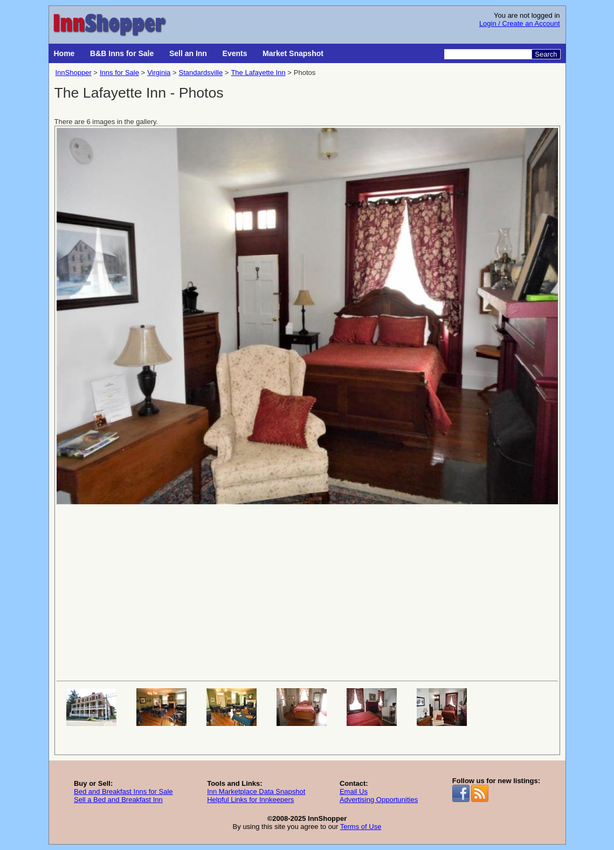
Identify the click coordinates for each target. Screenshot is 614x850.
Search (546, 54)
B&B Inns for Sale (122, 53)
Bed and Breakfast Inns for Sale (123, 791)
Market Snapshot (293, 53)
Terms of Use (361, 826)
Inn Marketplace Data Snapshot (256, 791)
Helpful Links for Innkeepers (250, 800)
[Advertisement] (307, 591)
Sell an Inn (188, 53)
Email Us (354, 791)
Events (235, 53)
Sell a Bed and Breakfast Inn (118, 800)
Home (64, 53)
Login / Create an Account (519, 23)
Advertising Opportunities (379, 800)
